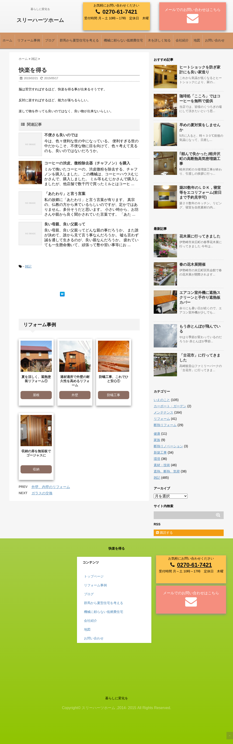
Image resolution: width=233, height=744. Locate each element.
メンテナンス (163, 412)
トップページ (94, 576)
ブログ (50, 40)
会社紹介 (182, 40)
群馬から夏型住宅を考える (79, 40)
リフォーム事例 (28, 40)
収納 (36, 469)
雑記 (28, 266)
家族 (157, 440)
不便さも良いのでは (61, 135)
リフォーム (162, 419)
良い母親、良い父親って (64, 224)
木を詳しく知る (159, 40)
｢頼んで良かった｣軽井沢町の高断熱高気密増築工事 (199, 159)
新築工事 (160, 452)
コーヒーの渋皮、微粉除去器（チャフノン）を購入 (87, 163)
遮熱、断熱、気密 (167, 471)
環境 (157, 459)
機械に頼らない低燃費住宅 (123, 40)
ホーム (7, 40)
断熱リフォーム (165, 425)
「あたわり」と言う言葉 (64, 194)
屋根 (36, 395)
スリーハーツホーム (40, 20)
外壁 (75, 395)
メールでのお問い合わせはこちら (193, 10)
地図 (197, 40)
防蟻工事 (113, 395)
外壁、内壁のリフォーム (50, 487)
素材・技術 (162, 465)
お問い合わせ (215, 40)
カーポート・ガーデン (170, 406)
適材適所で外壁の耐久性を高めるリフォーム (75, 381)
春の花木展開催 (192, 264)
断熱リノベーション (168, 446)
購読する (164, 532)
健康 (157, 433)
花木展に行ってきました (199, 236)
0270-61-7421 (119, 12)
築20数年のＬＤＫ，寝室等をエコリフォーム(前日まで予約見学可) (200, 192)
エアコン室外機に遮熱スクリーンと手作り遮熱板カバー (199, 297)
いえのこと (162, 400)
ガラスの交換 (41, 493)
